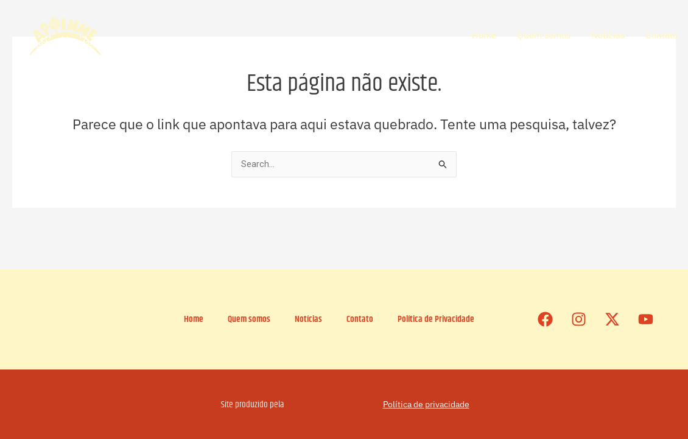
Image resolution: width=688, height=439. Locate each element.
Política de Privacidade (436, 319)
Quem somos (543, 35)
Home (484, 35)
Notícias (608, 35)
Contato (661, 35)
